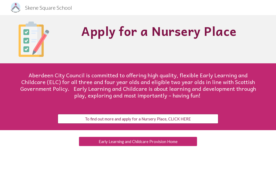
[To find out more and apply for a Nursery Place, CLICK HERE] (138, 119)
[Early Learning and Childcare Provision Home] (138, 141)
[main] (159, 31)
